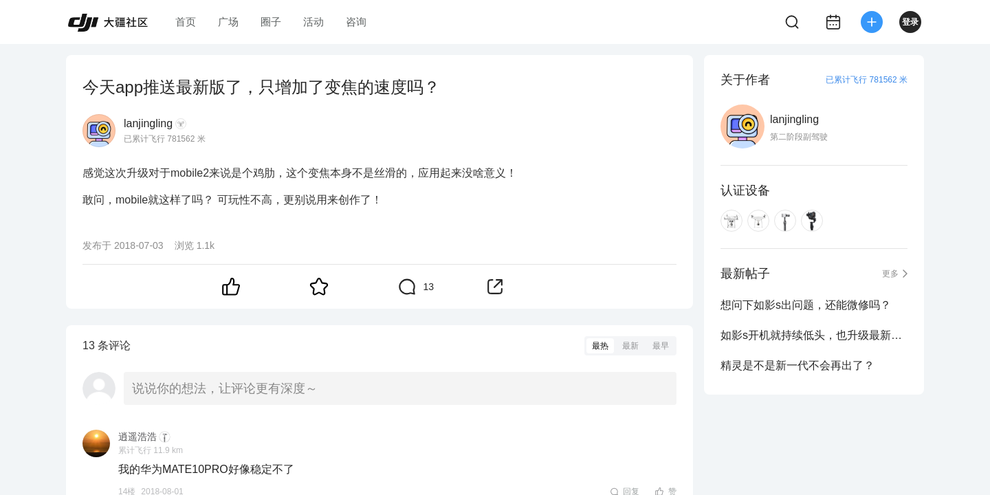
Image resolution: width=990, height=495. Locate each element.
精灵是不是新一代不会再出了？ (797, 365)
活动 (313, 22)
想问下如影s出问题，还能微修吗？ (805, 305)
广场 (228, 22)
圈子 (271, 22)
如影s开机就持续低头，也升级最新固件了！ (814, 335)
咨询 (356, 22)
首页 (185, 22)
